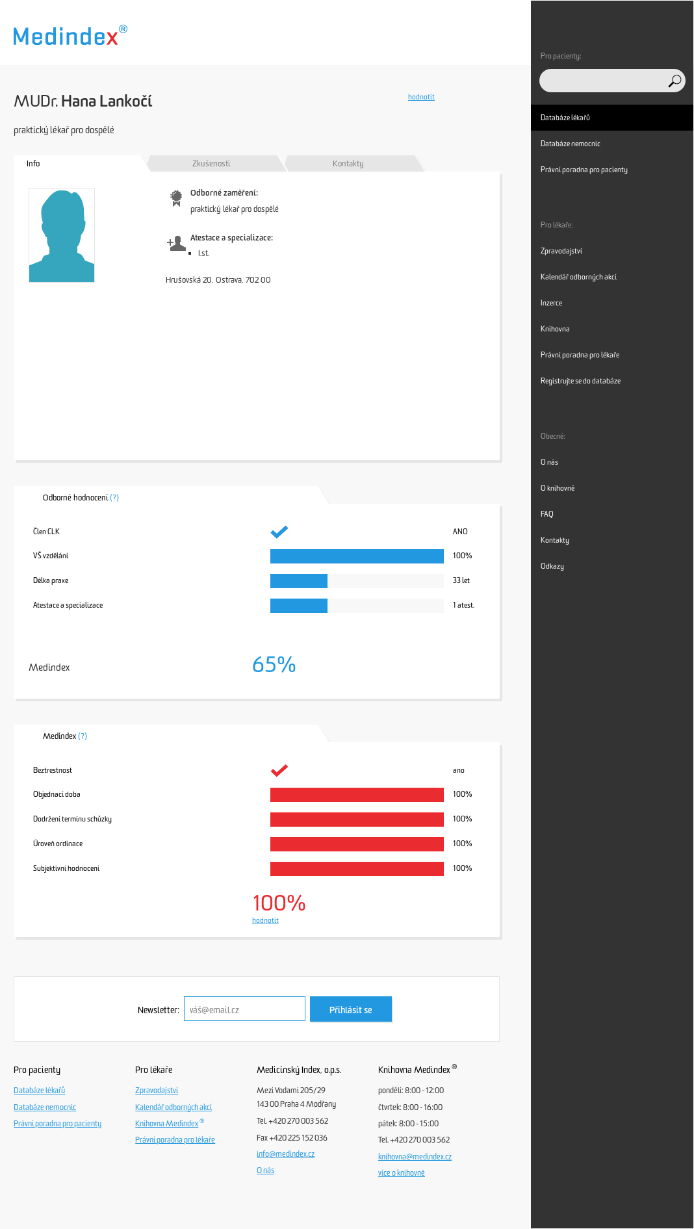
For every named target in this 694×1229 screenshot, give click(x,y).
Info (33, 163)
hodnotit (421, 97)
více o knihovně (401, 1173)
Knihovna (555, 329)
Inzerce (551, 303)
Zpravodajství (156, 1090)
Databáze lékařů (39, 1090)
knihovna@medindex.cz (415, 1157)
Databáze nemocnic (45, 1107)
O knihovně (557, 488)
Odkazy (552, 566)
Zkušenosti (211, 163)
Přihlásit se (350, 1010)
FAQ (547, 514)
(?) (114, 497)
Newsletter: (158, 1010)
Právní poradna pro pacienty (57, 1124)
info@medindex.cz (286, 1154)
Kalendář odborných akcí (173, 1107)
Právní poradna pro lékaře (175, 1140)
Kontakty (348, 163)
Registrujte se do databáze (581, 381)
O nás (265, 1170)
